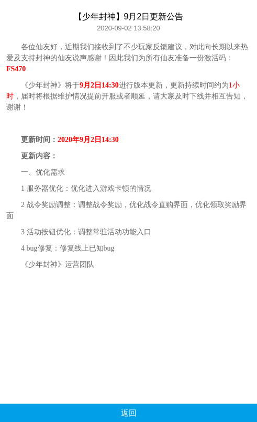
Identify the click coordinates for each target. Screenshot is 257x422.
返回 (129, 412)
